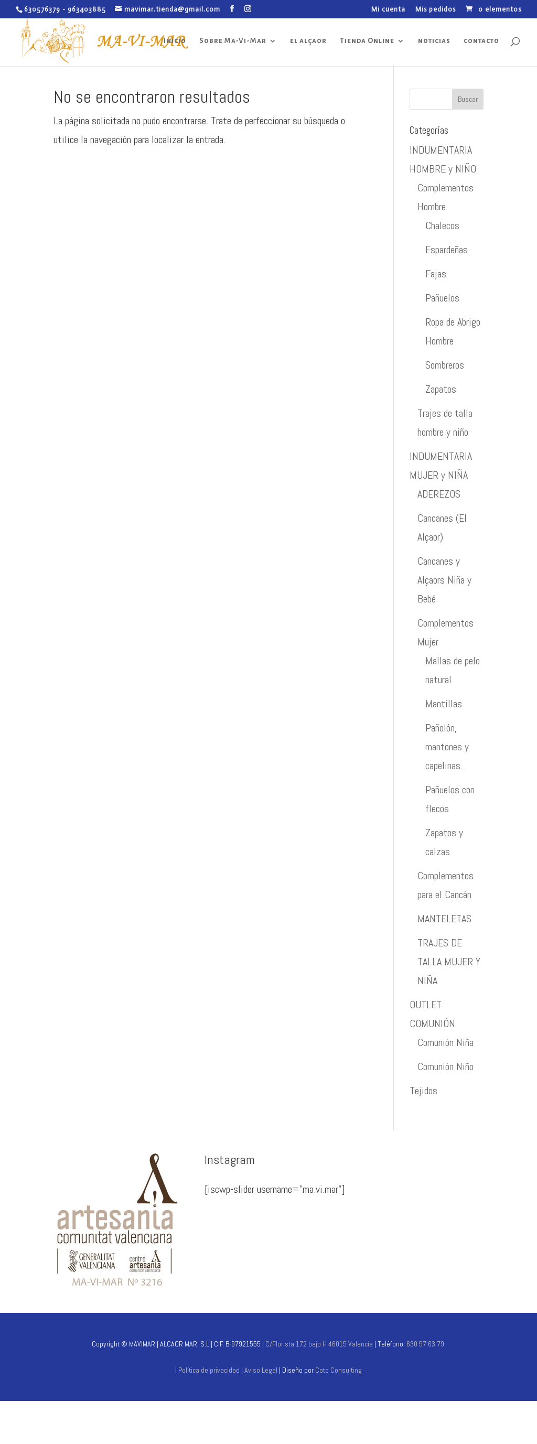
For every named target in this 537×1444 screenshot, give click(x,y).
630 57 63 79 (425, 1344)
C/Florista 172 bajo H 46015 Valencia (318, 1344)
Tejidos (423, 1090)
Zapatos (440, 389)
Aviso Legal (261, 1370)
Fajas (435, 274)
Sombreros (444, 365)
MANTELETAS (444, 918)
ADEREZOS (438, 494)
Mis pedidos (435, 9)
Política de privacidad (209, 1370)
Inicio (175, 41)
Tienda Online (367, 41)
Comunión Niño (445, 1066)
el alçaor (308, 41)
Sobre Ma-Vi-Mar (232, 41)
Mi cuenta (388, 9)
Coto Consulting (338, 1370)
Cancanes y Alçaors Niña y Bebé (444, 580)
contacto (481, 41)
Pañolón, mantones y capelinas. (447, 746)
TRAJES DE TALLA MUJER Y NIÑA (448, 961)
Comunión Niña (445, 1042)
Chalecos (442, 225)
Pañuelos (442, 298)
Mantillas (443, 703)
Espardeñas (446, 249)
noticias (434, 41)
